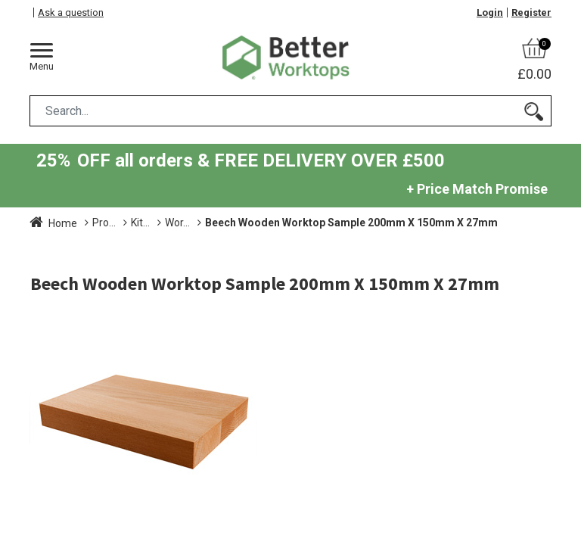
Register (531, 12)
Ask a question (71, 12)
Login (490, 12)
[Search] (534, 111)
